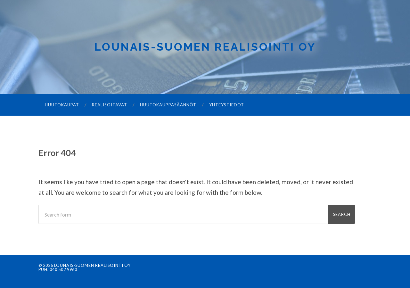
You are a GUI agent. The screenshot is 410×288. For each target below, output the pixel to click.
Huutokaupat (62, 104)
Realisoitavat (109, 104)
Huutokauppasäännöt (168, 104)
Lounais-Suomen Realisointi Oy (205, 46)
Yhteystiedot (226, 104)
